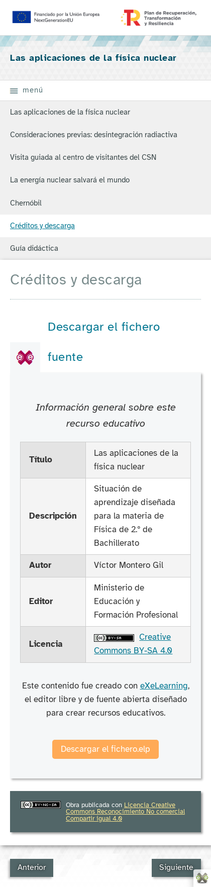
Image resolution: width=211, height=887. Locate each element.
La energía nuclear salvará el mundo (70, 179)
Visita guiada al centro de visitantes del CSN (83, 157)
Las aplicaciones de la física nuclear (70, 112)
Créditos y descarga (42, 225)
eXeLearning (164, 685)
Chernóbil (26, 203)
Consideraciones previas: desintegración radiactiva (93, 134)
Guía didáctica (34, 248)
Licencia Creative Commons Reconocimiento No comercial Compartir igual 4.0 (125, 812)
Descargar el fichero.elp (105, 749)
